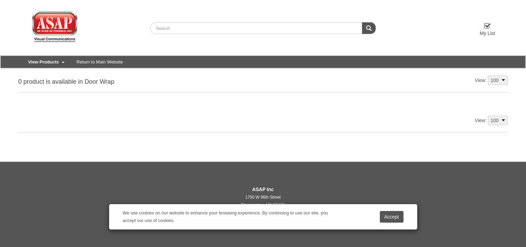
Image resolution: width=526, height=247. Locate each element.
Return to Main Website (100, 61)
